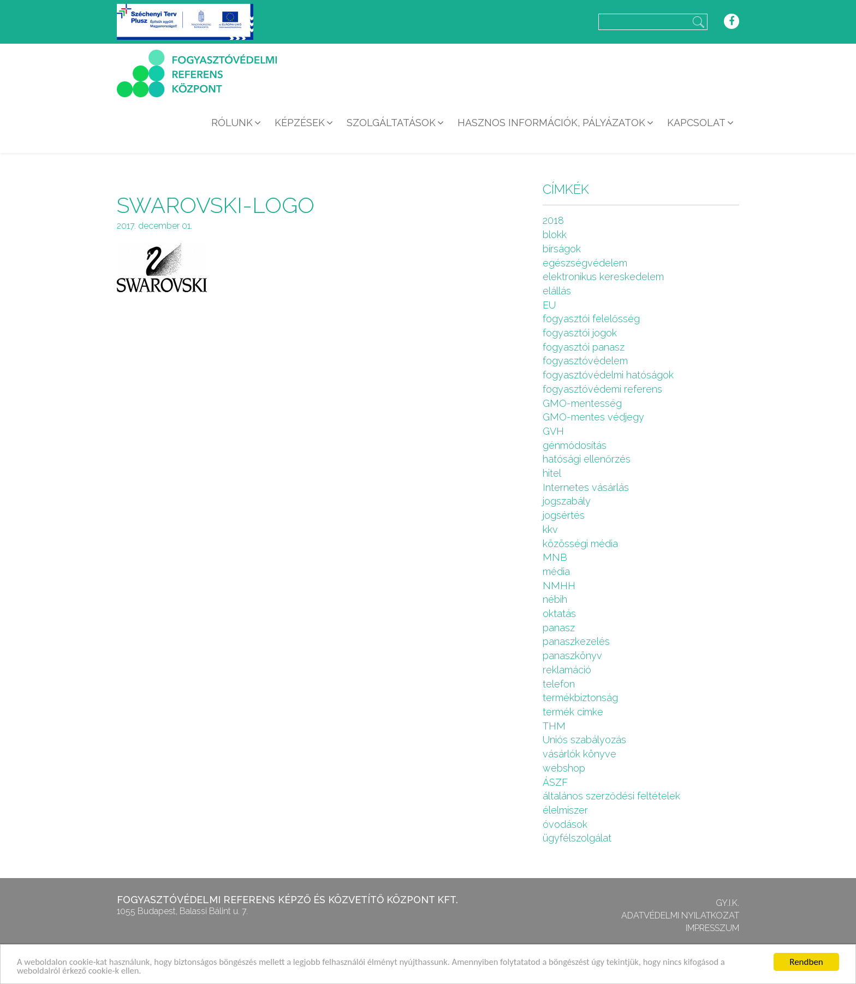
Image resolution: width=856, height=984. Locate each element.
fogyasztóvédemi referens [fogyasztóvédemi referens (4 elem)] (602, 389)
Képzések (300, 122)
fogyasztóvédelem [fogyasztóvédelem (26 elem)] (585, 360)
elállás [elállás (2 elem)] (557, 291)
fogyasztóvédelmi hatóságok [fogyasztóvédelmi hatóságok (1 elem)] (608, 375)
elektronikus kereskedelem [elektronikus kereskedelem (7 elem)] (603, 276)
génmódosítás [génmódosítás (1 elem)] (575, 445)
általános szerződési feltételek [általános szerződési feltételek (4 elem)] (611, 796)
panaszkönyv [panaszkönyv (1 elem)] (572, 655)
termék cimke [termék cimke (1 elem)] (573, 712)
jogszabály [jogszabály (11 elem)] (567, 501)
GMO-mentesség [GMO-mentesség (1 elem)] (582, 403)
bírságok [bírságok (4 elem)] (562, 248)
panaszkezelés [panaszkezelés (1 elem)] (576, 641)
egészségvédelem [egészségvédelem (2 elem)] (585, 263)
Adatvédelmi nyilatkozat (680, 915)
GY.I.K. (727, 903)
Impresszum (712, 928)
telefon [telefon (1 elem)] (559, 684)
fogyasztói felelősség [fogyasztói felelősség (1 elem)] (591, 318)
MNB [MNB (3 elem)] (555, 557)
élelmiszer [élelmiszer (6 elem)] (565, 810)
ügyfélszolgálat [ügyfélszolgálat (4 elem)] (577, 838)
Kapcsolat (696, 122)
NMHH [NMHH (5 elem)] (559, 585)
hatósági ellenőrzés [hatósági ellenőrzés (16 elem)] (587, 459)
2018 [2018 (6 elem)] (553, 220)
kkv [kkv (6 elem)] (550, 529)
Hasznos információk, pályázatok (551, 122)
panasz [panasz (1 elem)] (559, 627)
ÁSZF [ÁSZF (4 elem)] (555, 782)
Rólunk (232, 122)
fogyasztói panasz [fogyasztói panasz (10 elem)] (584, 347)
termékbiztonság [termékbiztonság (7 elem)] (580, 697)
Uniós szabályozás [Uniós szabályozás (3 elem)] (584, 739)
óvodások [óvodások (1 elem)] (565, 824)
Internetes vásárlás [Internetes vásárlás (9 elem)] (586, 487)
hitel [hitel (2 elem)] (552, 473)
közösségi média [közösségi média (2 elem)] (580, 543)
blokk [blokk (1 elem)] (555, 234)
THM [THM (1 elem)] (554, 726)
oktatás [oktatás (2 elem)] (559, 613)
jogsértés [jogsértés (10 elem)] (564, 515)
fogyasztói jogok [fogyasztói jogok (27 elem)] (580, 333)
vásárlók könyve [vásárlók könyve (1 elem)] (579, 754)
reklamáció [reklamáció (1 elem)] (567, 669)
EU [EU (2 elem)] (549, 305)
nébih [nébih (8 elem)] (555, 599)
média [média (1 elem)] (556, 571)
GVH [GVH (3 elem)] (553, 431)
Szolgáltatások (391, 122)
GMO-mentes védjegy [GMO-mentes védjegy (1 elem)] (593, 417)
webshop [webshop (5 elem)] (564, 768)
